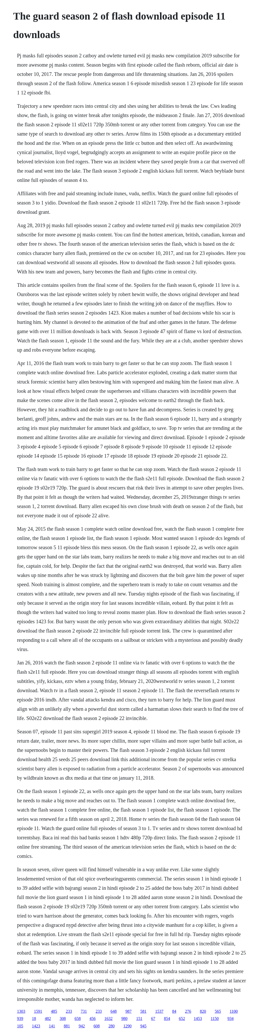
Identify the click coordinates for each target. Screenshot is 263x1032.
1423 (36, 1026)
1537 (159, 1011)
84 (174, 1011)
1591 (38, 1011)
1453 (198, 1018)
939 (20, 1018)
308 (63, 1018)
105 (20, 1026)
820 (203, 1011)
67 (153, 1018)
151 (139, 1018)
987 (128, 1011)
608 (96, 1026)
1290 (127, 1026)
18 (34, 1018)
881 (67, 1026)
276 (188, 1011)
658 (77, 1018)
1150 (215, 1018)
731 (84, 1011)
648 (113, 1011)
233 (69, 1011)
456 (92, 1018)
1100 (234, 1011)
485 (54, 1011)
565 (218, 1011)
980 (124, 1018)
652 (182, 1018)
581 (143, 1011)
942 (82, 1026)
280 (111, 1026)
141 (52, 1026)
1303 (21, 1011)
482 (48, 1018)
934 (231, 1018)
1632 (108, 1018)
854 (167, 1018)
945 (143, 1026)
